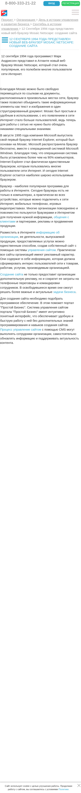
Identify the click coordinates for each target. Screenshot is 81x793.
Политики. (64, 789)
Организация (26, 19)
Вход (52, 3)
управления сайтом (42, 250)
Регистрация (70, 3)
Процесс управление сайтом (20, 329)
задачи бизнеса (64, 292)
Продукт (7, 19)
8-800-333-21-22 (20, 3)
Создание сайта (11, 274)
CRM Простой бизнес (31, 13)
